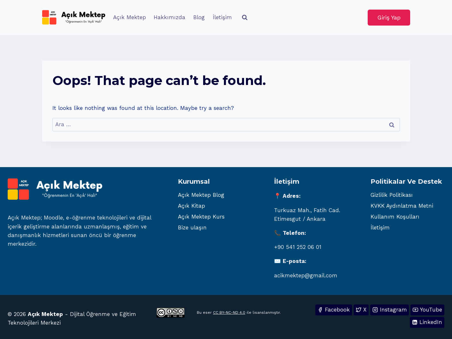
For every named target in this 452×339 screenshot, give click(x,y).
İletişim (222, 17)
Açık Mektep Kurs (201, 216)
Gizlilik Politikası (392, 195)
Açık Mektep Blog (201, 195)
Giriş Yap (389, 17)
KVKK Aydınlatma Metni (402, 206)
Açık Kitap (191, 206)
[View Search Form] (244, 17)
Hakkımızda (169, 17)
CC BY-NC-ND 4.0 (229, 312)
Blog (199, 17)
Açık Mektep (129, 17)
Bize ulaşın (192, 227)
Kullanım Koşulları (395, 216)
